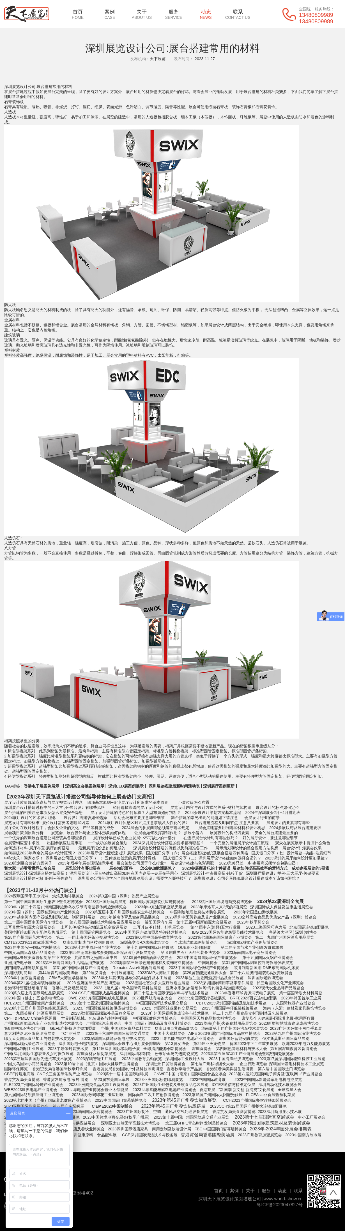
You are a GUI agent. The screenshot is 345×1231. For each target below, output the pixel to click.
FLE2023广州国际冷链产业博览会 (33, 1084)
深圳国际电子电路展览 (78, 1043)
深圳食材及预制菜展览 (96, 1053)
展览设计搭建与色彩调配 (192, 863)
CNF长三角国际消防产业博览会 (64, 1074)
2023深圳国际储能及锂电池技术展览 (113, 1038)
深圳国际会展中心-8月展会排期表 (131, 1043)
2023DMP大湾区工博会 (157, 972)
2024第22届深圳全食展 (280, 901)
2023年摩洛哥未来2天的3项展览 (219, 907)
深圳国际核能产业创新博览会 (252, 942)
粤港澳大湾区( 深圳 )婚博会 (293, 932)
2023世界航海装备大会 (152, 998)
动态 (206, 14)
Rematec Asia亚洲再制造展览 (138, 967)
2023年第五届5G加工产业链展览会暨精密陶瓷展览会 (248, 1053)
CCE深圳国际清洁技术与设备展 (149, 1135)
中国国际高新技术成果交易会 (161, 1003)
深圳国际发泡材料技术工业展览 (296, 1064)
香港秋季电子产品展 (185, 1069)
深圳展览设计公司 (20, 86)
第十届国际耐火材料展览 (300, 993)
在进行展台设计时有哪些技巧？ (210, 838)
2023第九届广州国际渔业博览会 (293, 1033)
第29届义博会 (93, 972)
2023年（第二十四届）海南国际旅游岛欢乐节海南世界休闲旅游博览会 (65, 907)
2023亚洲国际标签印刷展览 (159, 1079)
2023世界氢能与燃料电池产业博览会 (182, 1038)
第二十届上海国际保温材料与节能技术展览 (170, 993)
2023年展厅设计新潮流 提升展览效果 (110, 853)
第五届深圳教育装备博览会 (293, 1048)
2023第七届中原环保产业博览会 (92, 947)
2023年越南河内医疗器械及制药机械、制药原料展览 (49, 917)
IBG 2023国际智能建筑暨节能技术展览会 (228, 932)
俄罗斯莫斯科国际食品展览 (285, 1038)
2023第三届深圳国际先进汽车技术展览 (38, 1058)
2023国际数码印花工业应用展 (97, 1094)
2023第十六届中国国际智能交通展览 (116, 1033)
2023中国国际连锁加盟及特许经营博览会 (151, 932)
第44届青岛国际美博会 (58, 972)
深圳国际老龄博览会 (265, 978)
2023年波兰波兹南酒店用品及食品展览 (209, 978)
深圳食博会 (201, 1048)
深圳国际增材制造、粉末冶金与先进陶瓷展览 (158, 1053)
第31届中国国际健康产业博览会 (80, 967)
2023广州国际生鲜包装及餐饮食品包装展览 (170, 1084)
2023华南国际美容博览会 (90, 1111)
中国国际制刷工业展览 (23, 1048)
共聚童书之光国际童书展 (96, 957)
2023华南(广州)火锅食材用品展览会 (225, 1023)
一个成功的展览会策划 (107, 843)
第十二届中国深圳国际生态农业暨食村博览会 (43, 901)
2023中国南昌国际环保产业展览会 (207, 957)
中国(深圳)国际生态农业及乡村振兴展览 (38, 1053)
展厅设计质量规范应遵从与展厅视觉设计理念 (43, 802)
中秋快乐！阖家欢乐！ (23, 858)
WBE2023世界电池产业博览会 (30, 1089)
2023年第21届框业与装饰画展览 (32, 983)
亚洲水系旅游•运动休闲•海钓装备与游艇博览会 (206, 988)
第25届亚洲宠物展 (209, 1043)
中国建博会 (208, 962)
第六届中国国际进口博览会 (281, 1069)
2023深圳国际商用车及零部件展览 (222, 983)
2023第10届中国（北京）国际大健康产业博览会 (97, 1064)
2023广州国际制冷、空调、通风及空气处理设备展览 (162, 1111)
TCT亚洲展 (70, 1033)
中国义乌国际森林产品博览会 (29, 952)
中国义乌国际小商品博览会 (27, 1064)
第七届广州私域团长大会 (212, 1064)
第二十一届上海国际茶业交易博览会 (87, 937)
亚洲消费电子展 (18, 962)
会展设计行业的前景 (261, 817)
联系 (238, 14)
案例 (110, 14)
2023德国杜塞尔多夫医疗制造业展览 (157, 983)
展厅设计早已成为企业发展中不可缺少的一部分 (134, 838)
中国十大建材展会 (169, 1033)
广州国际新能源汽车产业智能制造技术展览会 (43, 1023)
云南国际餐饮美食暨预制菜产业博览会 (37, 957)
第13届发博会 (177, 1043)
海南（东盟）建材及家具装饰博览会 (294, 1008)
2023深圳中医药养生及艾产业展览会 (197, 917)
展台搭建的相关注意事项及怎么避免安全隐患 (43, 812)
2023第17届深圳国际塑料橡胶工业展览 (291, 1058)
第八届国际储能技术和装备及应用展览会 (105, 922)
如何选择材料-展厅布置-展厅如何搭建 (37, 848)
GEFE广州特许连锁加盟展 (73, 1028)
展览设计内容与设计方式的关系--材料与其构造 (210, 807)
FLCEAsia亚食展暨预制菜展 (270, 1094)
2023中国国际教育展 (207, 1079)
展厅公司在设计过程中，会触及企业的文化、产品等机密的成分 (59, 827)
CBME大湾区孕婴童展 (68, 978)
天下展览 (157, 58)
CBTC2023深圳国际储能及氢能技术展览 (231, 1003)
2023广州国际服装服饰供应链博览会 (105, 1008)
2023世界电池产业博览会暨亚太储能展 (93, 1089)
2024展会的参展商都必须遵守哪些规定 (155, 827)
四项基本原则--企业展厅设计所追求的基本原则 (127, 802)
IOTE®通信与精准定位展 (233, 1084)
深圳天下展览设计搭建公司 (56, 797)
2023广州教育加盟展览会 (260, 1135)
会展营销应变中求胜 (22, 843)
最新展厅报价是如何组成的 (101, 848)
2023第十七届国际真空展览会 (264, 1117)
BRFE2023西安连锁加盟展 (253, 998)
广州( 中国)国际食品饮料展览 (125, 1028)
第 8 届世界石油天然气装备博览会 (190, 952)
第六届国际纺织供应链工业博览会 (33, 1094)
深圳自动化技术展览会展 (280, 1084)
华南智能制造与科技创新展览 (88, 942)
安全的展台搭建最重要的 (276, 833)
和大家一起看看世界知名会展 (29, 868)
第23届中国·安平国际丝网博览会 (32, 947)
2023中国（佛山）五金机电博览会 (34, 998)
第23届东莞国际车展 (112, 1079)
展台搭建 (16, 91)
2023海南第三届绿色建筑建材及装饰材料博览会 (152, 962)
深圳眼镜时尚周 (18, 972)
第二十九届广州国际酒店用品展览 (284, 937)
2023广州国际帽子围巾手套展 (296, 1028)
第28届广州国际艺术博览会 (28, 937)
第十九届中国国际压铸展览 (150, 947)
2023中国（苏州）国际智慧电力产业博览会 (42, 912)
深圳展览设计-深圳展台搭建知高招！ (36, 873)
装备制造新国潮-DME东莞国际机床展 (266, 967)
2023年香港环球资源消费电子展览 (245, 993)
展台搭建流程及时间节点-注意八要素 (227, 822)
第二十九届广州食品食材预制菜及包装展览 (250, 1013)
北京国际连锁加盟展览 (309, 927)
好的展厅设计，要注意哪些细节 (270, 838)
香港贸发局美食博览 (22, 1079)
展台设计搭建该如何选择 (85, 817)
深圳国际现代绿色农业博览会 (29, 1043)
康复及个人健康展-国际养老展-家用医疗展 (278, 1018)
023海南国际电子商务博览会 (252, 952)
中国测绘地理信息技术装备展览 (197, 912)
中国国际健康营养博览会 (154, 1018)
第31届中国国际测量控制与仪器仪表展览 (257, 962)
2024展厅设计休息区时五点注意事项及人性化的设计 (143, 822)
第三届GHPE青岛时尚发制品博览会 (195, 1123)
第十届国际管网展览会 (91, 932)
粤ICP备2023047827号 (280, 1204)
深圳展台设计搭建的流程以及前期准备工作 (170, 848)
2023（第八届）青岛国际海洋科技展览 (127, 988)
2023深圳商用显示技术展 (280, 1111)
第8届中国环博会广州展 (25, 1028)
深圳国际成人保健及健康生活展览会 (281, 907)
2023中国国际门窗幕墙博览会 (121, 1100)
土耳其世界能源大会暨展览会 (29, 927)
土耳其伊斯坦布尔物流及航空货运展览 (94, 927)
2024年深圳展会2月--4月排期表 (272, 812)
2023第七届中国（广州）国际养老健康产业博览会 (47, 1100)
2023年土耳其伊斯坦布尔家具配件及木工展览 (131, 978)
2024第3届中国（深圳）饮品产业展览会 (124, 896)
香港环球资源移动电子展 (25, 988)
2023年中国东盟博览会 (24, 978)
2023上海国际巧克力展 (266, 927)
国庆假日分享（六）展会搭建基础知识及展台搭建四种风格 (197, 853)
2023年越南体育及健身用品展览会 (129, 917)
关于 (142, 14)
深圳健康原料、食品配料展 (93, 1135)
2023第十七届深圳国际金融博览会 (100, 1003)
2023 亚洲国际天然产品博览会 (93, 983)
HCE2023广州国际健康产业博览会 (34, 1003)
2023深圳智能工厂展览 (96, 1058)
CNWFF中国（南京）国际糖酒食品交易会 (190, 1074)
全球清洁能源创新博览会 (195, 942)
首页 (78, 14)
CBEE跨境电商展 (19, 1074)
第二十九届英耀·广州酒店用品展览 (34, 1013)
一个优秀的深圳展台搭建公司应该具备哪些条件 (45, 838)
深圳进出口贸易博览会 (165, 1064)
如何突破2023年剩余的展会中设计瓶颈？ (40, 853)
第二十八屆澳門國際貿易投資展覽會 (261, 972)
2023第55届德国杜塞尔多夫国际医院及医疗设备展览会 (107, 952)
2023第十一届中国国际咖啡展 (122, 1074)
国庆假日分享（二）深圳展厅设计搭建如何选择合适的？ (212, 858)
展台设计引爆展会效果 (302, 848)
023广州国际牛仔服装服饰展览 (230, 1008)
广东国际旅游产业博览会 (293, 1003)
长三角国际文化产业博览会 (280, 983)
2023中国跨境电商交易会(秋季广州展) (115, 1117)
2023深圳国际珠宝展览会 (26, 1106)
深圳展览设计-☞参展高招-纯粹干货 (212, 873)
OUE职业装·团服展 (194, 947)
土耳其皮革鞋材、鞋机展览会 (158, 927)
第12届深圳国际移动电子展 (115, 1048)
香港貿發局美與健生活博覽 (229, 1069)
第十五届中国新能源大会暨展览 (203, 922)
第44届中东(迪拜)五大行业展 (215, 927)
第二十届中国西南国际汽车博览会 (33, 922)
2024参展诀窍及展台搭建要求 (294, 827)
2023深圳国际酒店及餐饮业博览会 (75, 1129)
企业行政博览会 (253, 1064)
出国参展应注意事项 (64, 843)
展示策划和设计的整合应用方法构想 (246, 848)
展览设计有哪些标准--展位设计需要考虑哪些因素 (46, 822)
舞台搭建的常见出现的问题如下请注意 (204, 817)
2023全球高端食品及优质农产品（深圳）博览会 (274, 917)
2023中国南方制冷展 (303, 1135)
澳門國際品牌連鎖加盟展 (25, 967)
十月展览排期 (122, 972)
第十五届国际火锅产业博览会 (267, 957)
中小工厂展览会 (311, 1117)
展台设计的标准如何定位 (277, 807)
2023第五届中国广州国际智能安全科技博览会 (125, 912)
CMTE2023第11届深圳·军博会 (30, 942)
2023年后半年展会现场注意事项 (86, 863)
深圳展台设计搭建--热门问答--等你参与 (38, 878)
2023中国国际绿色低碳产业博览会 (199, 967)
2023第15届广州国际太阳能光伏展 (213, 1094)
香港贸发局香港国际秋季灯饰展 (59, 1069)
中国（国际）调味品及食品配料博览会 (158, 1023)
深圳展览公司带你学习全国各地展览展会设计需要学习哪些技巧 (132, 878)
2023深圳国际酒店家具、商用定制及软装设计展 (150, 1129)
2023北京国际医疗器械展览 (202, 998)
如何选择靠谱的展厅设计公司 (138, 807)
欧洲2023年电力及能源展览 (306, 1043)
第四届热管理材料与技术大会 (241, 1048)
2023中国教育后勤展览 (142, 1058)
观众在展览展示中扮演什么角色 (302, 843)
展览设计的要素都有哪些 (287, 822)
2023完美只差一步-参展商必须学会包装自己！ (259, 863)
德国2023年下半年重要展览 (254, 1043)
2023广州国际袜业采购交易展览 (169, 1008)
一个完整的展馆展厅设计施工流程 (239, 843)
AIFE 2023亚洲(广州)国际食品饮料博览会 (224, 1033)
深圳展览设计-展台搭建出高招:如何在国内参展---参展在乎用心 (124, 873)
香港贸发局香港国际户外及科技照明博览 (127, 1069)
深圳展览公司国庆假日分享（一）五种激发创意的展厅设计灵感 (101, 858)
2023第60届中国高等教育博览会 (153, 937)
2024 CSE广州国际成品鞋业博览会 (99, 993)
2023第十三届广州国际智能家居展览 (36, 1008)
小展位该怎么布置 (194, 802)
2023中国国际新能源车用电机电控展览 (268, 1079)
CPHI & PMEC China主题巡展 (30, 1018)
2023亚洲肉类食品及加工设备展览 (98, 1084)
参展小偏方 (193, 833)
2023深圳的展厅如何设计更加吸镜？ (296, 858)
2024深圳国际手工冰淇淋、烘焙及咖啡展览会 (44, 896)
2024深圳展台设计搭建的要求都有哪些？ (168, 843)
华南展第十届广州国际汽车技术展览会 (234, 1028)
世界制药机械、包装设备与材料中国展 (94, 1018)
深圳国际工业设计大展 (184, 1058)
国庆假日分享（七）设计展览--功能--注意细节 (290, 853)
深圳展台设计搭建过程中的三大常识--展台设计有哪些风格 (54, 807)
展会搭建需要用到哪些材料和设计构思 (231, 827)
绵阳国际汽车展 (158, 922)
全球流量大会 (289, 1089)
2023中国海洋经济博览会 (231, 1058)
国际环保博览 (16, 1069)
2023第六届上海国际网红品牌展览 (34, 993)
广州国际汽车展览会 (103, 1023)
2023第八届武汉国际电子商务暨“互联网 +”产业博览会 (275, 1074)
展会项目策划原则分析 (23, 833)
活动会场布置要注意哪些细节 (139, 817)
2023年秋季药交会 (253, 922)
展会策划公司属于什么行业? (141, 863)
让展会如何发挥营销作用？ (157, 833)
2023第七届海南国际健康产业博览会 (220, 937)
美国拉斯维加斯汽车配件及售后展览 (35, 932)
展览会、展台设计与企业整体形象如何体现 (88, 833)
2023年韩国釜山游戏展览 (256, 912)
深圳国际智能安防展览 (238, 1038)
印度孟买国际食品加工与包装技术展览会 (39, 1038)
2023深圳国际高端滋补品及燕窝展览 (102, 1013)
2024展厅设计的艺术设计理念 (30, 817)
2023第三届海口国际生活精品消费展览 (70, 962)
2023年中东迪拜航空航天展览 (160, 907)
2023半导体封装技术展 (68, 1048)
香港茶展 (207, 1089)
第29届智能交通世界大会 (205, 972)
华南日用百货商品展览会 (176, 1028)
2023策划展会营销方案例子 (28, 863)
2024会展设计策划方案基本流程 (212, 812)
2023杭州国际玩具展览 (106, 901)
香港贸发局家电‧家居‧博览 (65, 1079)
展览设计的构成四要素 (229, 833)
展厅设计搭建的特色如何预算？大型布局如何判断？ (135, 812)
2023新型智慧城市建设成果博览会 (289, 1023)
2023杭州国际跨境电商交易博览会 (222, 901)
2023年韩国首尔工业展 (301, 998)
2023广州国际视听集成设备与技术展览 (174, 1013)
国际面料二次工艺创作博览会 (153, 1094)
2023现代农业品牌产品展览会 (278, 988)
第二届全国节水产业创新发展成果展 (252, 947)
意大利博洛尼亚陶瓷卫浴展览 (29, 1033)
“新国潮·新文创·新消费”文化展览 (246, 1089)
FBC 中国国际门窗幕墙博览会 (220, 1129)
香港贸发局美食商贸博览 (234, 1111)
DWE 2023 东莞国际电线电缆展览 (97, 998)
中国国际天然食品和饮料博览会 (208, 1018)
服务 (174, 14)
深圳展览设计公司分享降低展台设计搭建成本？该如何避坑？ (247, 878)
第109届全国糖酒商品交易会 (147, 957)
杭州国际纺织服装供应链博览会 (157, 901)
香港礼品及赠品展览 (69, 988)
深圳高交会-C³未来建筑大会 (144, 942)
